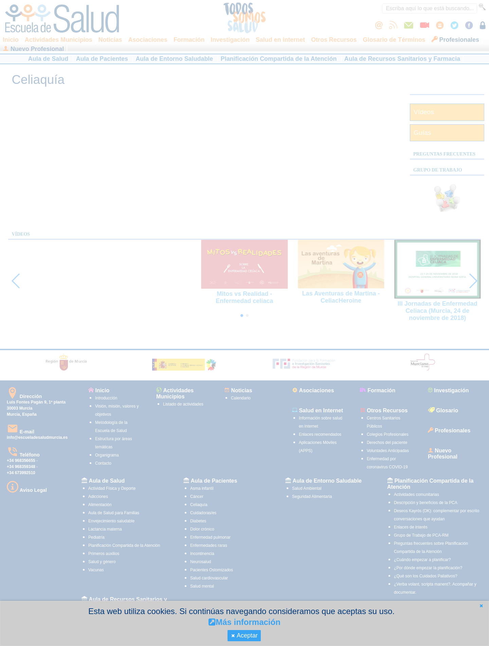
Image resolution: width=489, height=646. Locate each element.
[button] (481, 605)
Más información (244, 622)
